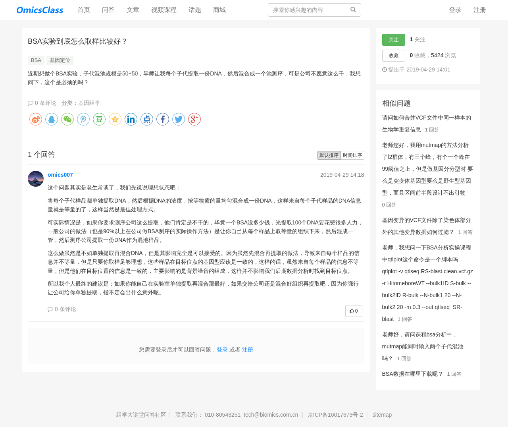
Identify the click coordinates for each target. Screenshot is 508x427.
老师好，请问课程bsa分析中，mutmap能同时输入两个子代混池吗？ (423, 346)
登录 (455, 9)
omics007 (60, 175)
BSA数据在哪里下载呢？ (412, 374)
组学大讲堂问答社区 (141, 415)
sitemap (382, 415)
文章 (133, 9)
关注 (393, 40)
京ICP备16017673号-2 (335, 415)
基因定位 (60, 60)
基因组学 (89, 103)
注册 (479, 9)
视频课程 (164, 9)
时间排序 (352, 155)
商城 (219, 9)
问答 (108, 9)
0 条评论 (42, 103)
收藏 (393, 55)
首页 (86, 9)
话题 (195, 9)
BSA (36, 60)
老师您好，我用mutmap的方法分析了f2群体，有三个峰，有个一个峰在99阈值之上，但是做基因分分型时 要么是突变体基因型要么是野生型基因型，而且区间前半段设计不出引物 (427, 169)
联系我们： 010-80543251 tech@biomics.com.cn (236, 415)
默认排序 (329, 155)
